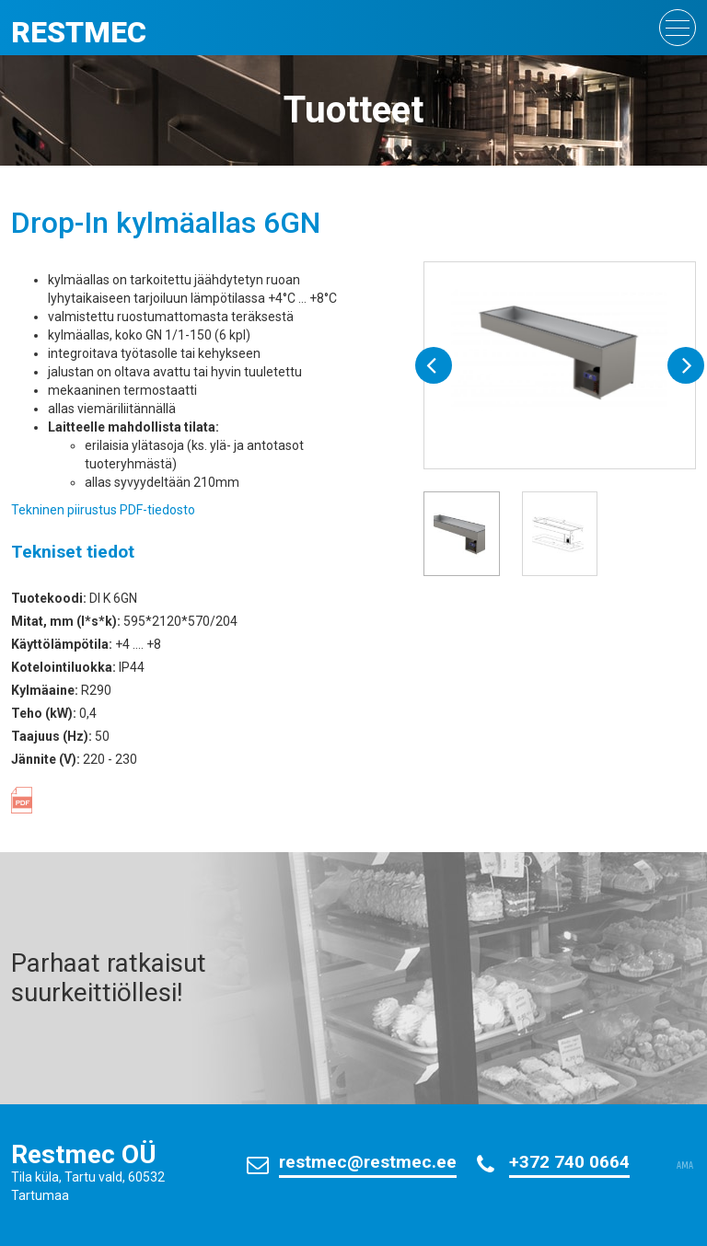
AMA (685, 1166)
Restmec (78, 32)
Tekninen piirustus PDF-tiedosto (103, 509)
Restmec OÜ (83, 1154)
